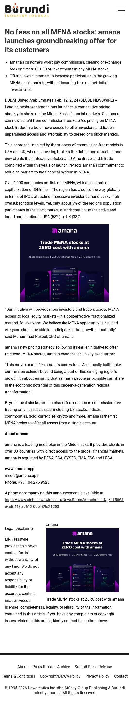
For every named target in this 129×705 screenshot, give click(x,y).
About (22, 666)
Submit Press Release (93, 666)
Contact (121, 676)
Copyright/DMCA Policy (60, 676)
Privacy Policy (97, 676)
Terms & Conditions (18, 676)
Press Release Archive (51, 666)
